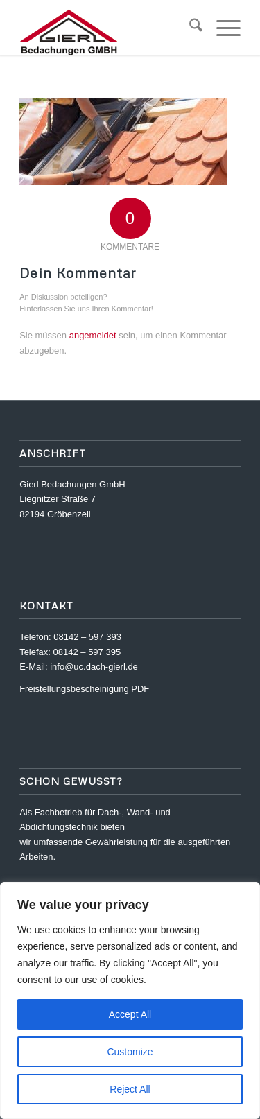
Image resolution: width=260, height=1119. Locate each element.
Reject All (130, 1089)
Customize (130, 1051)
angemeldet (92, 335)
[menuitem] (188, 27)
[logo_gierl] (107, 27)
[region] (130, 1000)
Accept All (130, 1014)
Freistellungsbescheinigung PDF (84, 689)
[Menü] (221, 27)
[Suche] (188, 27)
